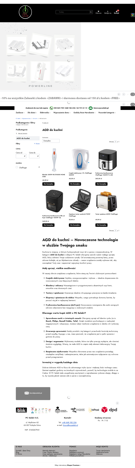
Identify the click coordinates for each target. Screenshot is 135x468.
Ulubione (99, 454)
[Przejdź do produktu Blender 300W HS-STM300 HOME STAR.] (54, 160)
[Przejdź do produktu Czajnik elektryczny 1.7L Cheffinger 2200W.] (81, 159)
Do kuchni (35, 118)
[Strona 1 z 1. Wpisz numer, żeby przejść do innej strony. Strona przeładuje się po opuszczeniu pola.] (115, 142)
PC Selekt (18, 118)
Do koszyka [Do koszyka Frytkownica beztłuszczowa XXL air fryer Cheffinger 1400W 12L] (48, 225)
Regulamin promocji (76, 452)
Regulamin (73, 450)
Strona (111, 142)
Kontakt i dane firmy (23, 450)
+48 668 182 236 (69, 422)
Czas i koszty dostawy (51, 452)
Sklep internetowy (67, 465)
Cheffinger (23, 168)
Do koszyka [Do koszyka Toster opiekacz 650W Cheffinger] (101, 225)
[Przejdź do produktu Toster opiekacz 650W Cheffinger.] (107, 200)
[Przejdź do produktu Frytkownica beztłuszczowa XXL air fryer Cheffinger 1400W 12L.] (54, 201)
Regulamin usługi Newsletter (79, 454)
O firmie (19, 454)
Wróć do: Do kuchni (21, 133)
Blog (17, 452)
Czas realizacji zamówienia (52, 454)
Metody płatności (49, 450)
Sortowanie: (45, 137)
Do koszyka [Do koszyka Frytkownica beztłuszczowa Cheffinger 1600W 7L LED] (101, 184)
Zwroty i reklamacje (50, 456)
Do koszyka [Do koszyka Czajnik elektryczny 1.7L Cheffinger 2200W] (75, 184)
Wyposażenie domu (26, 118)
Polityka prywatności (76, 456)
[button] (90, 12)
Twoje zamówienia (103, 450)
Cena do (32, 153)
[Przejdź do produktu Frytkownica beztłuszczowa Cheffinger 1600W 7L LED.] (107, 159)
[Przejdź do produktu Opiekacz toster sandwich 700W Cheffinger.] (81, 200)
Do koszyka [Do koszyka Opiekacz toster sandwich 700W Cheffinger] (75, 225)
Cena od (19, 153)
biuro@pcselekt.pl (70, 425)
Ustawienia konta (102, 452)
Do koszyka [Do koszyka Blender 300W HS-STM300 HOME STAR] (48, 184)
